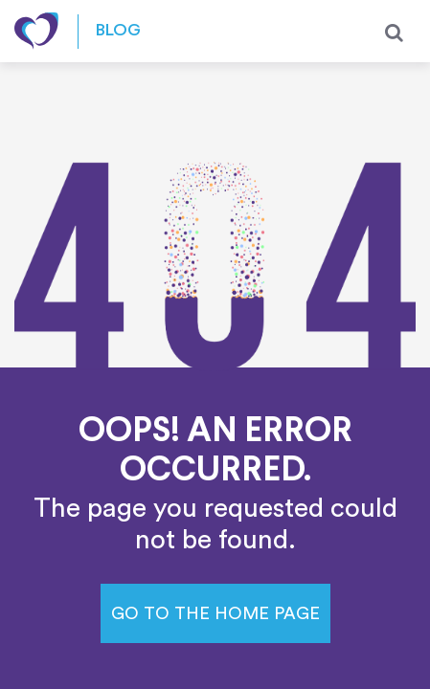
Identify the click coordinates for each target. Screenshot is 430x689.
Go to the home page (215, 613)
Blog (118, 31)
